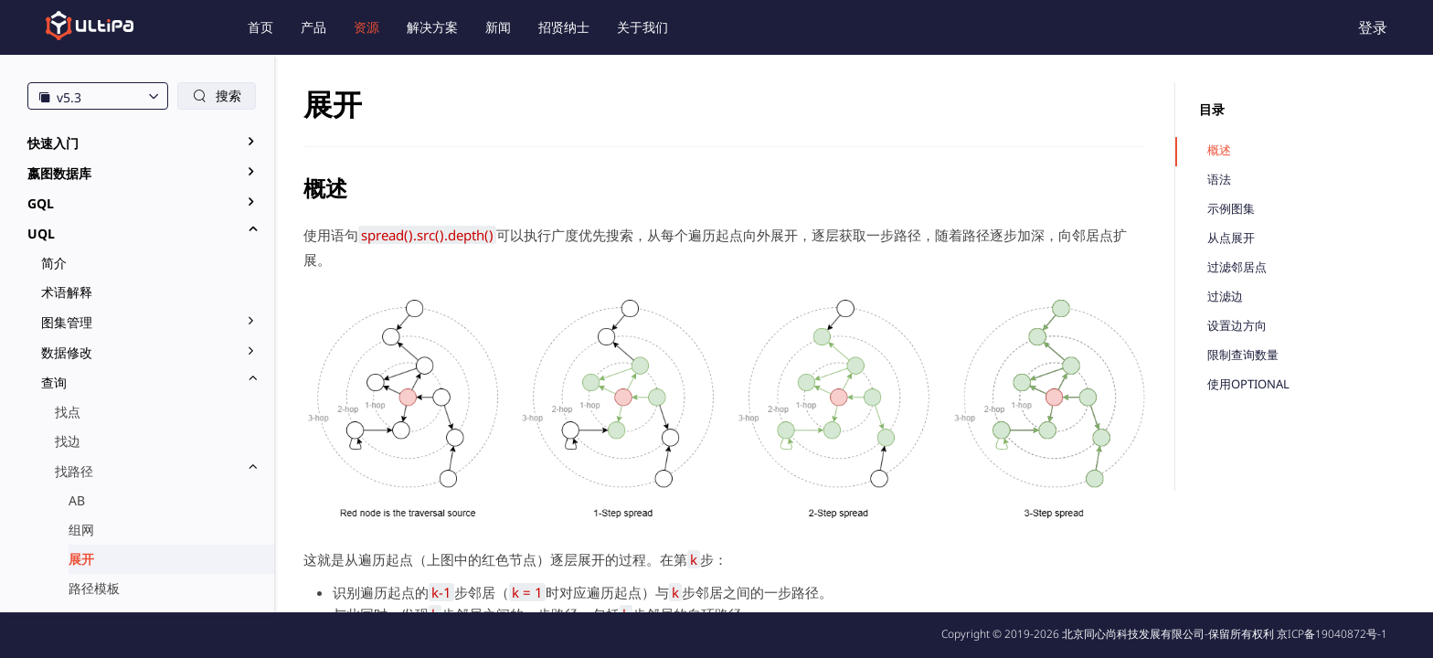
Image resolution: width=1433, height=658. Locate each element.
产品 (313, 27)
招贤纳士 (563, 27)
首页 (260, 27)
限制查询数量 (1243, 355)
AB (77, 500)
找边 (67, 441)
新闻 (498, 27)
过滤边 (1225, 296)
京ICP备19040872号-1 (1332, 634)
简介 (54, 262)
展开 (81, 559)
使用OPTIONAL (1248, 384)
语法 (1219, 179)
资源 (366, 27)
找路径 (74, 471)
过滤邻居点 (1237, 267)
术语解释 (66, 292)
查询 (54, 382)
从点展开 (1231, 238)
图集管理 (66, 322)
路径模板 (94, 588)
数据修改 (66, 352)
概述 (1219, 150)
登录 (1372, 27)
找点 (67, 411)
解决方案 (432, 27)
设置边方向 (1237, 326)
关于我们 (642, 27)
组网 (81, 529)
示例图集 (1231, 209)
